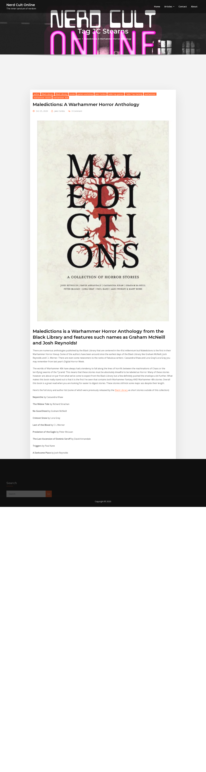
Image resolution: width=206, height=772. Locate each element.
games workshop (85, 153)
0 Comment (77, 170)
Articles (169, 6)
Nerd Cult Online (20, 5)
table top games (115, 153)
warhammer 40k (60, 156)
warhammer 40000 (42, 156)
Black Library (47, 153)
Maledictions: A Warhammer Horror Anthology (107, 40)
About (194, 6)
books (72, 153)
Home (157, 6)
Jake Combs (100, 153)
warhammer (150, 153)
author (37, 153)
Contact (183, 6)
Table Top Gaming (134, 153)
